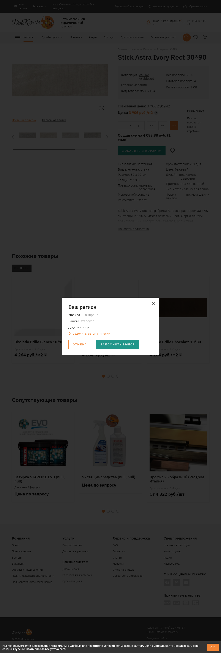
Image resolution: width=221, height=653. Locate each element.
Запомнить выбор (118, 344)
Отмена (80, 344)
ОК (212, 647)
